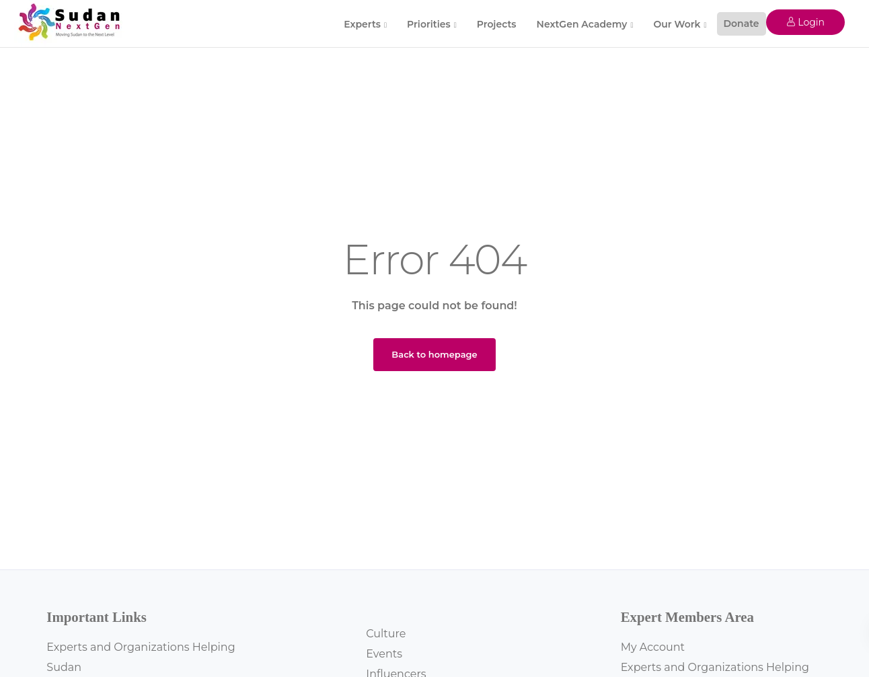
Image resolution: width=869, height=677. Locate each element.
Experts (362, 24)
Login (805, 22)
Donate (741, 23)
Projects (497, 24)
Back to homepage (434, 354)
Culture (386, 633)
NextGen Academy (582, 24)
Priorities (429, 24)
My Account (653, 647)
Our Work (676, 24)
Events (384, 653)
